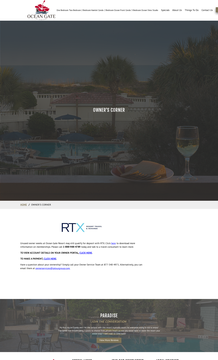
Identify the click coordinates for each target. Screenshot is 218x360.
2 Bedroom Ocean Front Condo (117, 10)
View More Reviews (109, 340)
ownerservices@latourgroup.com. (52, 268)
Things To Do (192, 10)
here (113, 243)
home (23, 204)
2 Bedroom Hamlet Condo (92, 10)
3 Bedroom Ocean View (142, 10)
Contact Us (207, 10)
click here (85, 252)
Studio (155, 10)
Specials (165, 10)
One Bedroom (63, 10)
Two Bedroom (75, 10)
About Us (177, 10)
